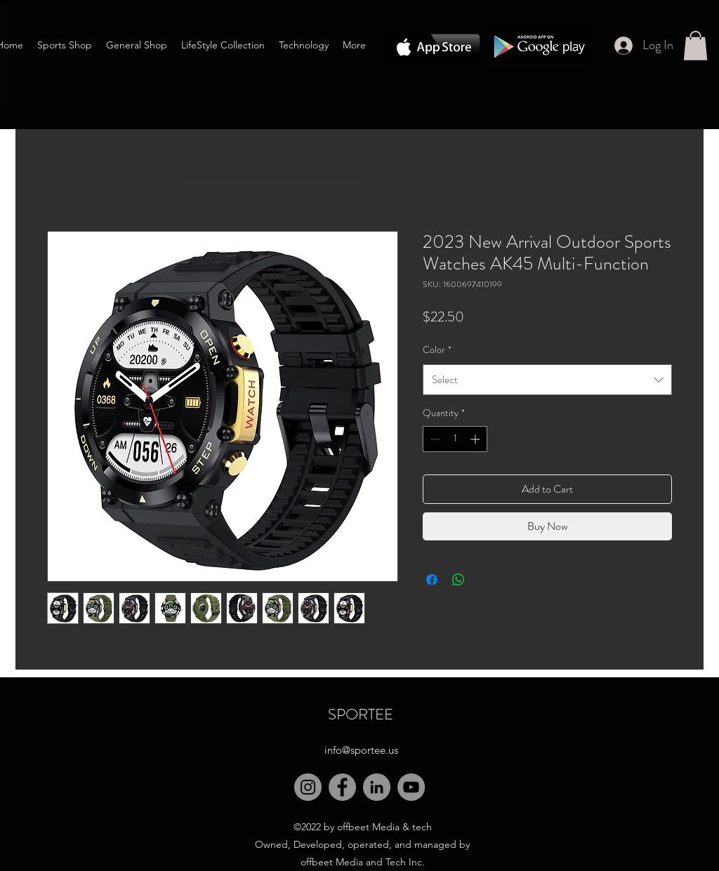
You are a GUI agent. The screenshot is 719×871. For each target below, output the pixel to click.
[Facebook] (342, 787)
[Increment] (476, 439)
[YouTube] (411, 787)
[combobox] (547, 379)
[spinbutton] (455, 439)
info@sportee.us (361, 750)
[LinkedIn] (376, 787)
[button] (695, 45)
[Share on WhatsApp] (458, 579)
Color (437, 350)
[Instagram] (308, 787)
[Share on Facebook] (431, 579)
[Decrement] (433, 439)
